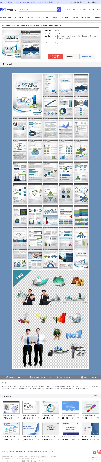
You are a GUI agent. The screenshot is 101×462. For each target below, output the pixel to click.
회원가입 (75, 9)
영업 (24, 386)
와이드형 (53, 17)
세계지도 (83, 386)
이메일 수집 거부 (48, 451)
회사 (58, 388)
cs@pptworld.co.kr (38, 461)
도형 (17, 388)
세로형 (75, 386)
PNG (92, 386)
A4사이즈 (84, 388)
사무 (21, 386)
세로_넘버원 (45, 386)
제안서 (65, 388)
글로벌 (88, 386)
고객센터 (98, 9)
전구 (11, 388)
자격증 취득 (85, 17)
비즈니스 (4, 386)
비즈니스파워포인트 (38, 388)
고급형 (37, 17)
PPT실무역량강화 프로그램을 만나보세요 (84, 2)
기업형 (69, 388)
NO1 (26, 388)
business (16, 386)
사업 (40, 386)
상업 (27, 386)
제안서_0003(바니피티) (57, 386)
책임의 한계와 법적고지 (34, 451)
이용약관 (11, 451)
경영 (37, 386)
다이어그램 (74, 17)
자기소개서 (64, 17)
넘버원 (30, 388)
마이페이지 (83, 9)
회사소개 (3, 451)
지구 (78, 386)
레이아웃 (78, 388)
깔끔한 (74, 388)
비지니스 (10, 386)
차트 (14, 388)
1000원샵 (97, 17)
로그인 (69, 9)
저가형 (30, 17)
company (32, 386)
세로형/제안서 (68, 386)
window (21, 388)
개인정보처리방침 (21, 451)
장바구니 (91, 9)
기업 (61, 388)
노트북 (7, 388)
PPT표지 (22, 17)
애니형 (45, 17)
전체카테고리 (7, 17)
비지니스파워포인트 (50, 388)
